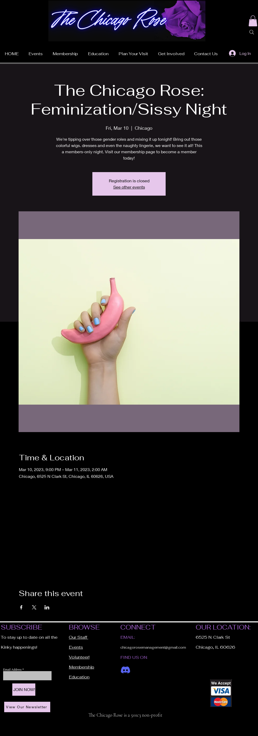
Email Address (12, 669)
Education (79, 677)
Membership (81, 667)
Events (76, 647)
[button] (133, 51)
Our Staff (78, 637)
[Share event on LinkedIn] (46, 607)
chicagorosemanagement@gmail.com (153, 647)
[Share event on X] (34, 607)
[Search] (251, 32)
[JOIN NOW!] (23, 689)
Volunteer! (79, 657)
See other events (129, 186)
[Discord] (125, 670)
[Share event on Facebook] (21, 607)
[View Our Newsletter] (27, 707)
